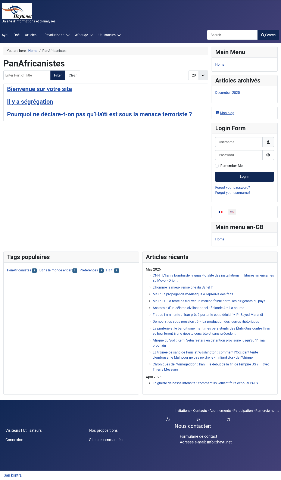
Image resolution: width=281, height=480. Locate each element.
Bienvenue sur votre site (39, 89)
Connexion (14, 440)
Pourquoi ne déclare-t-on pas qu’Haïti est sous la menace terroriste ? (99, 114)
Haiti (109, 270)
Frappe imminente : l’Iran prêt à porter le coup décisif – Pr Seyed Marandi (208, 315)
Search (268, 35)
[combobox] (232, 35)
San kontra (13, 475)
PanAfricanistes (19, 270)
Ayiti (5, 35)
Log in (244, 177)
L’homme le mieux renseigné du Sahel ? (183, 287)
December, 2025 (227, 93)
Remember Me (231, 166)
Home (219, 64)
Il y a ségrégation (30, 101)
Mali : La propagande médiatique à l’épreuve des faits (193, 294)
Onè (16, 35)
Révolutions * (54, 35)
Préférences (89, 270)
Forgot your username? (232, 193)
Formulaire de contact (199, 436)
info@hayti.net (219, 442)
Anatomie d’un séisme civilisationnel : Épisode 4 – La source (198, 308)
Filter (58, 75)
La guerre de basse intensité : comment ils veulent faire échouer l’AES (205, 383)
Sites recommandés (105, 440)
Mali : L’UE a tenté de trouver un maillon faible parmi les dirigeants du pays (209, 301)
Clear (73, 75)
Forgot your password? (232, 188)
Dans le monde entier (55, 270)
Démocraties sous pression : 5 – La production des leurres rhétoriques (206, 322)
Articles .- (32, 35)
